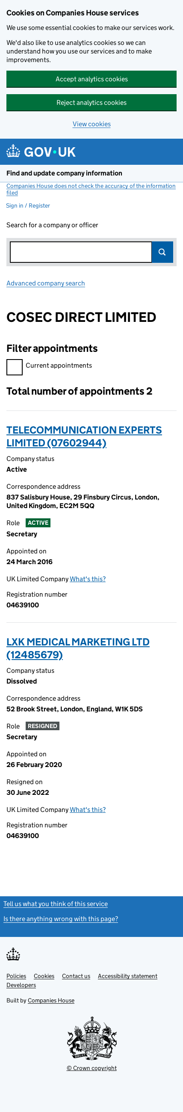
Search (162, 252)
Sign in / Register (28, 205)
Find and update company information (64, 173)
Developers (21, 985)
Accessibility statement (127, 976)
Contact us (76, 976)
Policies (16, 976)
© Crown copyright (92, 1068)
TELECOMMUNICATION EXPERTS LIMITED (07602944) (84, 436)
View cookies (92, 124)
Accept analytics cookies (92, 79)
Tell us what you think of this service (55, 904)
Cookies (44, 976)
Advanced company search (45, 283)
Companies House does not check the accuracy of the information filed (91, 189)
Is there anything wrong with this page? (60, 919)
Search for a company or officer (52, 225)
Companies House (51, 1000)
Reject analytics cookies (91, 102)
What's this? (88, 579)
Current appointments (49, 366)
